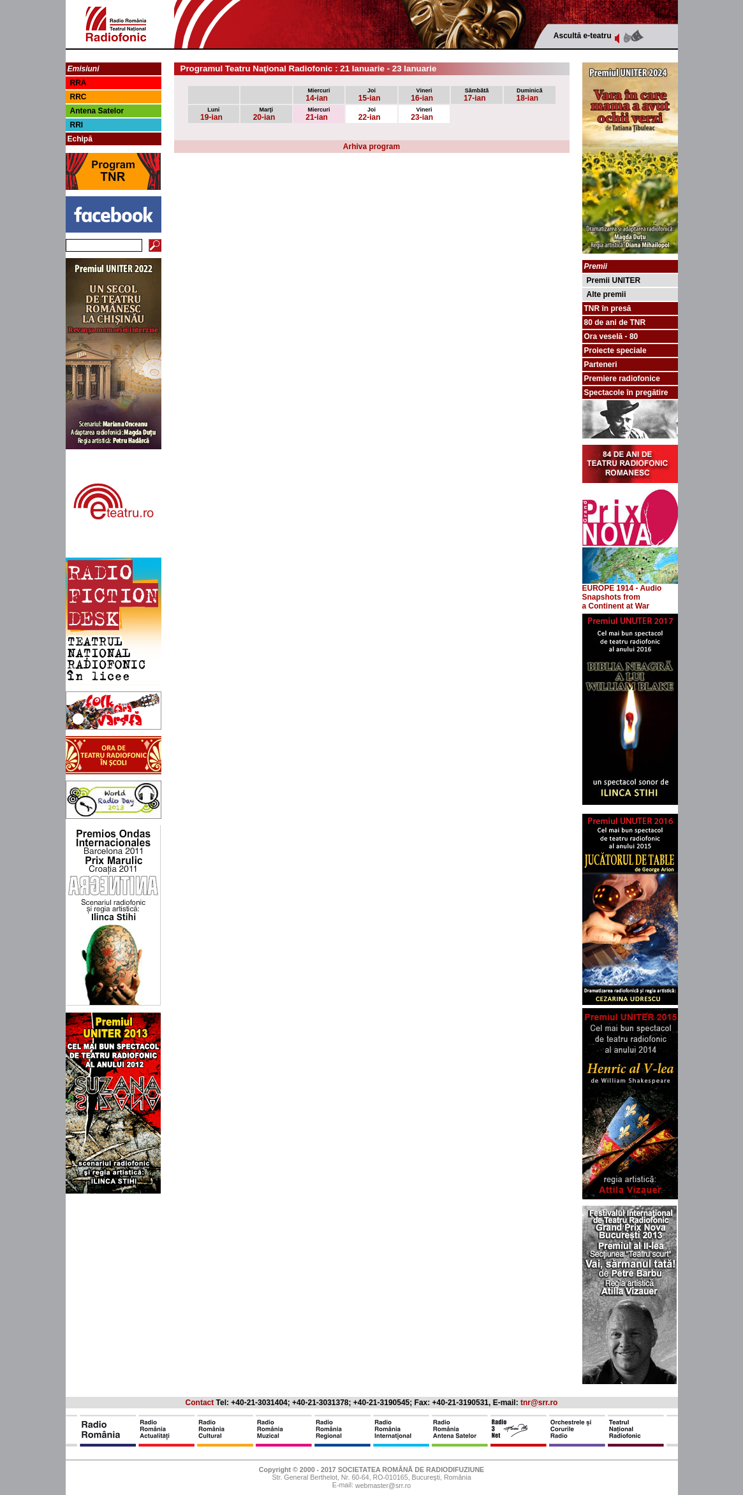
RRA (78, 82)
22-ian (369, 114)
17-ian (476, 95)
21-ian (317, 114)
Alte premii (606, 294)
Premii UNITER (614, 280)
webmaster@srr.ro (383, 1486)
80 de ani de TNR (615, 322)
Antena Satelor (97, 110)
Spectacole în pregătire (626, 392)
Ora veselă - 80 (611, 336)
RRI (77, 124)
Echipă (80, 138)
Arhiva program (371, 146)
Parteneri (600, 364)
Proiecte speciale (615, 350)
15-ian (369, 95)
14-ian (317, 95)
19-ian (211, 114)
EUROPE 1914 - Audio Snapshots (630, 589)
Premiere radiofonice (622, 378)
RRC (78, 96)
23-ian (422, 114)
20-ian (264, 114)
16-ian (422, 95)
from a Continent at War (616, 601)
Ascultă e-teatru (583, 35)
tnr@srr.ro (538, 1402)
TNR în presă (607, 308)
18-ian (530, 95)
